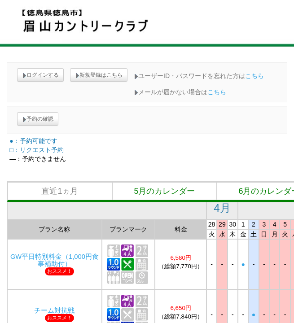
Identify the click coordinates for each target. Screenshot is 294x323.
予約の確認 (37, 119)
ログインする (40, 75)
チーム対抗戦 (54, 310)
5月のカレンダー (164, 191)
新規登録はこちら (99, 75)
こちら (254, 75)
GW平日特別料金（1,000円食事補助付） (54, 260)
